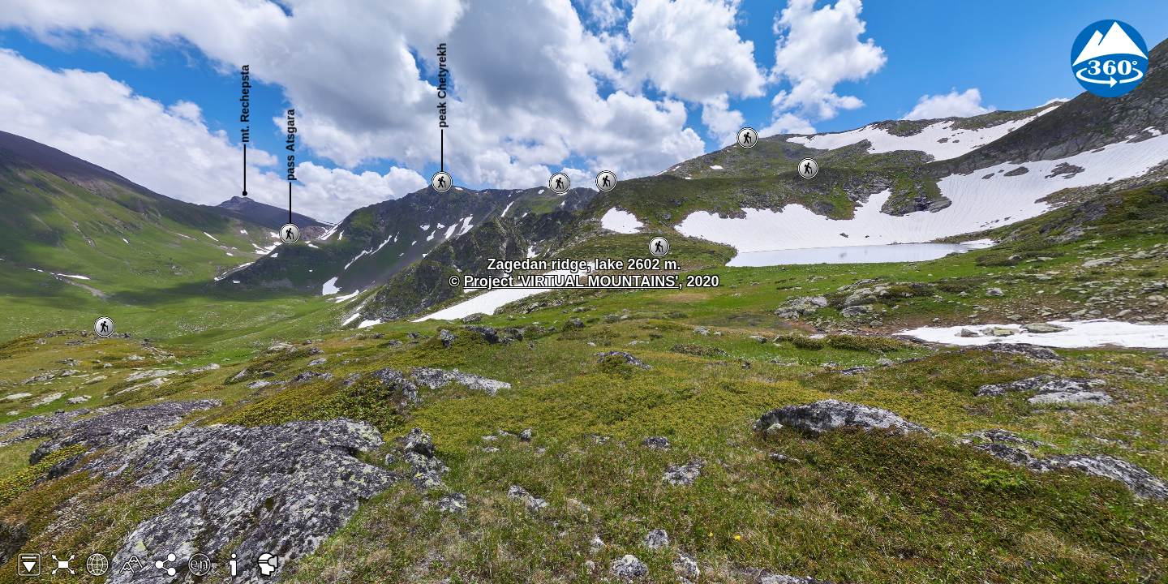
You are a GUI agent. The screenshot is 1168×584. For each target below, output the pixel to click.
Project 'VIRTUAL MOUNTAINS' (571, 281)
